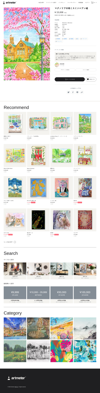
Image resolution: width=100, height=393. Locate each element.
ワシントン (58, 41)
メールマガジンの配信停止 (64, 382)
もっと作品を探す (10, 242)
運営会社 (61, 384)
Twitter (79, 379)
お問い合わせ (62, 386)
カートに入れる (70, 79)
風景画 (64, 39)
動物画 (57, 39)
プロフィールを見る (64, 69)
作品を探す (41, 2)
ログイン (87, 2)
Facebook (80, 381)
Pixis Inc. (16, 386)
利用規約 (61, 376)
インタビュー (62, 2)
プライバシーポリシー (63, 378)
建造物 (71, 39)
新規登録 (81, 2)
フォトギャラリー (71, 2)
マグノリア (83, 39)
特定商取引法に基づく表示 (64, 380)
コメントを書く (85, 69)
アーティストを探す (51, 2)
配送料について (71, 15)
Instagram (80, 377)
